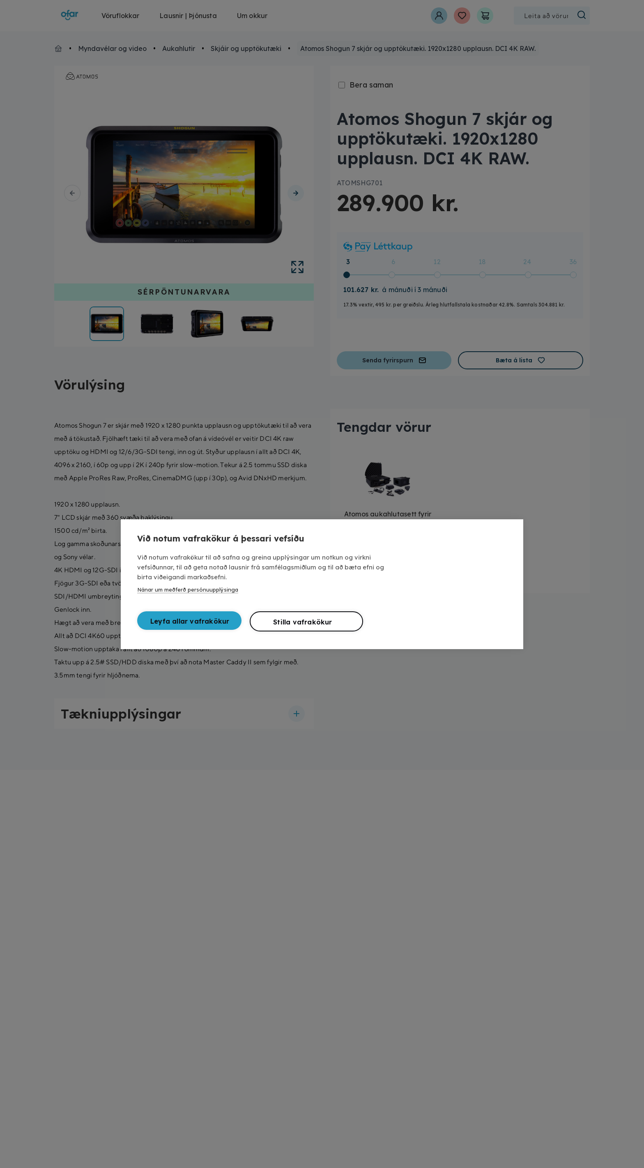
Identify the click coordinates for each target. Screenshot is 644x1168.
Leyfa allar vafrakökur (189, 620)
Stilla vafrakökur (302, 621)
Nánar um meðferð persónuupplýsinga (187, 588)
